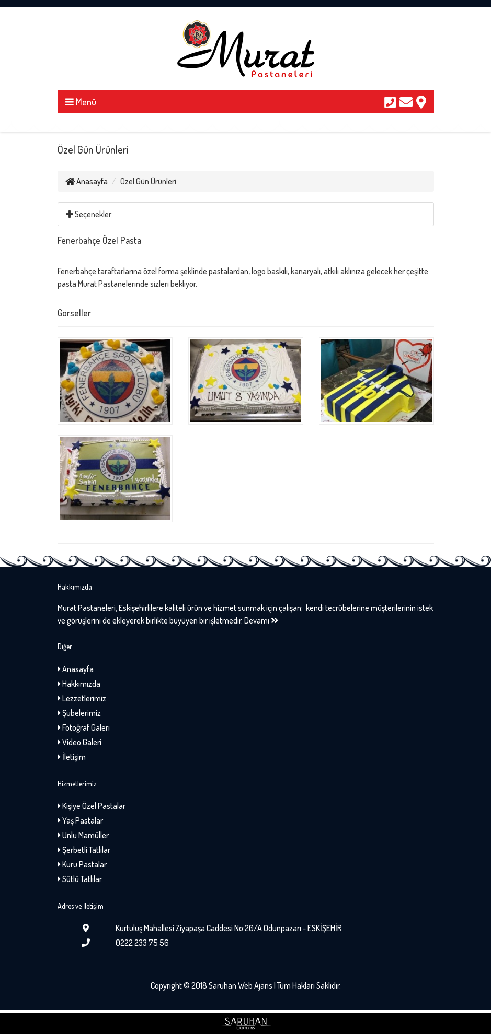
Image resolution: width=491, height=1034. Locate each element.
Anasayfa (86, 181)
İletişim (72, 756)
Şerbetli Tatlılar (84, 849)
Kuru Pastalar (82, 864)
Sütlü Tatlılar (80, 879)
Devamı (261, 620)
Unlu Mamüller (83, 835)
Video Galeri (79, 742)
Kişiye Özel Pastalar (91, 806)
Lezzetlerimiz (82, 698)
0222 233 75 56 (113, 942)
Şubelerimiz (79, 713)
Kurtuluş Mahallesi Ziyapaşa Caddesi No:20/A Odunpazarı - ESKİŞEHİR (200, 928)
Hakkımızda (79, 683)
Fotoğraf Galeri (84, 727)
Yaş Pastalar (80, 820)
